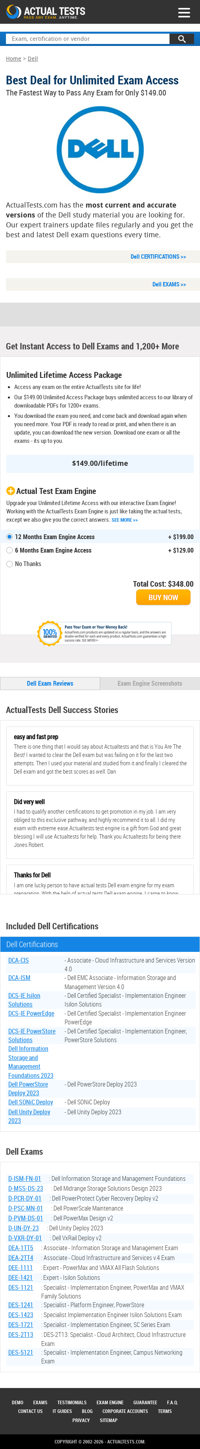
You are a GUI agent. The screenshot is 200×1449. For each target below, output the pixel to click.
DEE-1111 (20, 1267)
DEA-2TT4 (20, 1257)
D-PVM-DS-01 (25, 1218)
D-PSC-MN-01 (25, 1208)
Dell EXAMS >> (169, 284)
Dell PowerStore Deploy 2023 (28, 1088)
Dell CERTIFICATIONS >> (158, 256)
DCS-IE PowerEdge (31, 1013)
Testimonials (72, 1402)
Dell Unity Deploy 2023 (29, 1116)
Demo (17, 1402)
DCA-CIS (18, 960)
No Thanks (28, 563)
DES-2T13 (20, 1334)
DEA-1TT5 (20, 1247)
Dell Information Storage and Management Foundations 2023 (30, 1061)
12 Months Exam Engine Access (55, 536)
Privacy (81, 1420)
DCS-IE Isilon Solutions (24, 1000)
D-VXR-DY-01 (25, 1238)
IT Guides (62, 1411)
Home (13, 58)
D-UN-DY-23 (23, 1228)
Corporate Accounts (125, 1411)
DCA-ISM (19, 977)
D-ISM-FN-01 (24, 1178)
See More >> (125, 519)
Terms (165, 1411)
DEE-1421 (20, 1277)
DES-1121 (20, 1287)
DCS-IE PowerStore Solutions (31, 1035)
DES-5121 (20, 1352)
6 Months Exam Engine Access (53, 550)
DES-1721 (20, 1324)
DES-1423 (20, 1314)
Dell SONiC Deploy (30, 1102)
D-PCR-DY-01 (25, 1198)
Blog (87, 1411)
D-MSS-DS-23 (25, 1188)
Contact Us (30, 1411)
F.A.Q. (172, 1402)
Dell (33, 58)
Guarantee (145, 1402)
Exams (40, 1402)
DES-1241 (20, 1304)
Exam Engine (110, 1402)
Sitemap (109, 1420)
